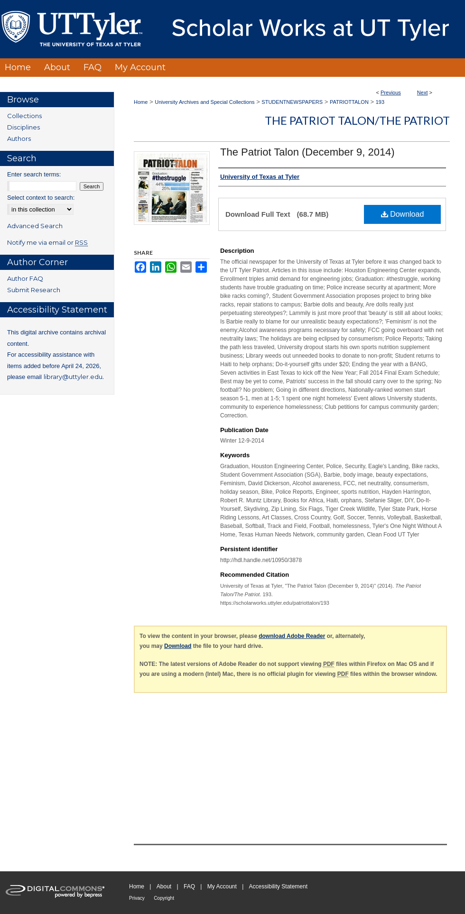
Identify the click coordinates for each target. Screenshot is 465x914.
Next (422, 92)
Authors (19, 138)
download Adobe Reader (292, 636)
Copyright (164, 898)
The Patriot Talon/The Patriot (357, 120)
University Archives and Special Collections (204, 102)
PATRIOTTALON (349, 102)
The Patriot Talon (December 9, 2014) (307, 152)
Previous (391, 92)
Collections (24, 116)
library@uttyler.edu (73, 376)
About (164, 886)
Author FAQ (25, 278)
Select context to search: (40, 197)
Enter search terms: (34, 174)
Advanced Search (35, 226)
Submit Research (33, 290)
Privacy (137, 898)
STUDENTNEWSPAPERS (292, 102)
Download (402, 214)
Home (141, 102)
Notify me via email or (47, 242)
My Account (222, 886)
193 (380, 102)
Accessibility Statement (278, 886)
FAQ (189, 886)
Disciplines (23, 127)
